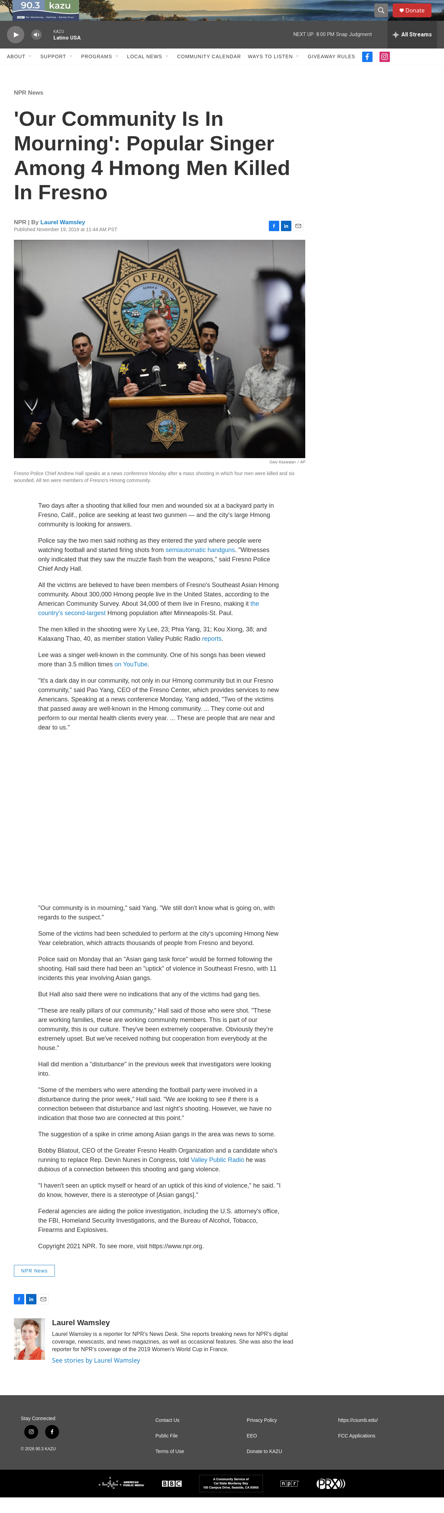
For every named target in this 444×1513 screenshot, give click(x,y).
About (16, 72)
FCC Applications (356, 1451)
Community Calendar (209, 72)
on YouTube (130, 679)
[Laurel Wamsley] (29, 1354)
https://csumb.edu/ (358, 1435)
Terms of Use (169, 1467)
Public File (166, 1451)
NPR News (28, 108)
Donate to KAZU (264, 1467)
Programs (96, 72)
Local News (144, 72)
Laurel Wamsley (63, 238)
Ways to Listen (270, 72)
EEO (252, 1451)
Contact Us (167, 1435)
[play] (15, 50)
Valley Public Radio (217, 1175)
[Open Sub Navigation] (30, 72)
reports (212, 654)
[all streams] (412, 50)
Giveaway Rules (331, 72)
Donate (419, 18)
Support (53, 72)
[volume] (36, 50)
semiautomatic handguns (200, 565)
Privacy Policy (262, 1435)
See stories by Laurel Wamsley (96, 1376)
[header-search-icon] (384, 18)
